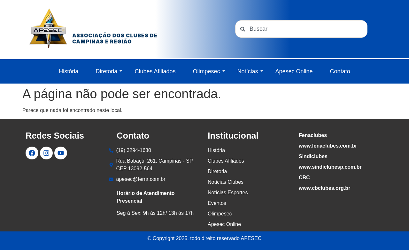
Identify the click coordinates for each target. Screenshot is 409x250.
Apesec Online (294, 71)
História (68, 71)
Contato (340, 71)
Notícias (250, 71)
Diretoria (109, 71)
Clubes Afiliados (155, 71)
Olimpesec (209, 71)
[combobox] (301, 29)
